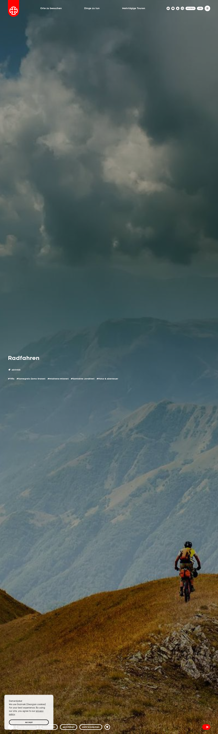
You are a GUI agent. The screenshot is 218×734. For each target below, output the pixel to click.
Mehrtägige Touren (133, 8)
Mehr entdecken (90, 727)
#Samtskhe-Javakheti (82, 378)
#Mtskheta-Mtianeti (58, 378)
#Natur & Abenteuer (107, 378)
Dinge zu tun (92, 8)
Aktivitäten (68, 727)
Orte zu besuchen (51, 8)
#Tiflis (11, 378)
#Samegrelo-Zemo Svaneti (31, 378)
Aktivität (15, 369)
